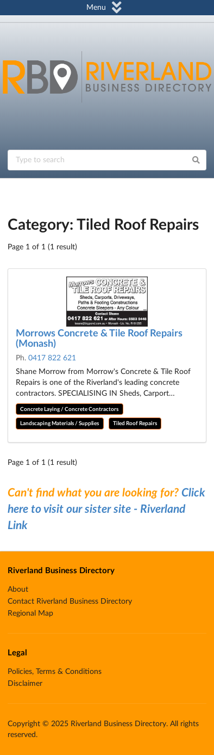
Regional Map (30, 613)
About (18, 589)
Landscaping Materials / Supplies (59, 423)
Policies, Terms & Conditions (55, 672)
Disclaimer (25, 684)
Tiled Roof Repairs (135, 423)
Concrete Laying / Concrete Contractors (69, 409)
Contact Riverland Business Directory (70, 601)
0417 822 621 (52, 358)
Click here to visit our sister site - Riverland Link (106, 509)
